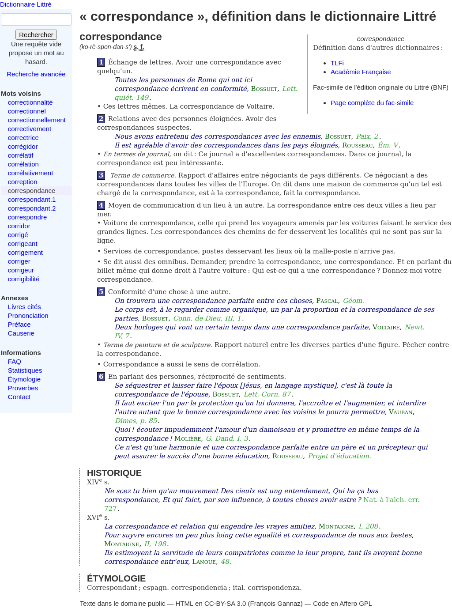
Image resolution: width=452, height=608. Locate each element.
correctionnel (27, 111)
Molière (187, 438)
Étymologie (24, 379)
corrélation (23, 164)
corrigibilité (24, 279)
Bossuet (264, 89)
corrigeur (21, 270)
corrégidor (23, 146)
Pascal (327, 301)
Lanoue (204, 562)
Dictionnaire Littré (26, 4)
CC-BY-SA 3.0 (225, 603)
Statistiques (25, 370)
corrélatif (21, 155)
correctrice (23, 137)
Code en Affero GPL (342, 603)
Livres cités (24, 306)
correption (23, 181)
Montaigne (336, 526)
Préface (19, 324)
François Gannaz (275, 603)
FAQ (14, 361)
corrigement (25, 252)
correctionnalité (30, 102)
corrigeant (23, 243)
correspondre (27, 217)
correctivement (29, 128)
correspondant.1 (32, 199)
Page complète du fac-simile (372, 102)
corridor (19, 226)
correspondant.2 (32, 208)
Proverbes (23, 388)
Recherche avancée (36, 74)
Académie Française (361, 72)
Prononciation (28, 315)
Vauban (401, 412)
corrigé (18, 234)
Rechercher (36, 34)
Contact (19, 396)
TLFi (337, 63)
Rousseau (357, 145)
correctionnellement (37, 120)
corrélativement (30, 173)
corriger (19, 261)
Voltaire (386, 327)
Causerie (21, 333)
